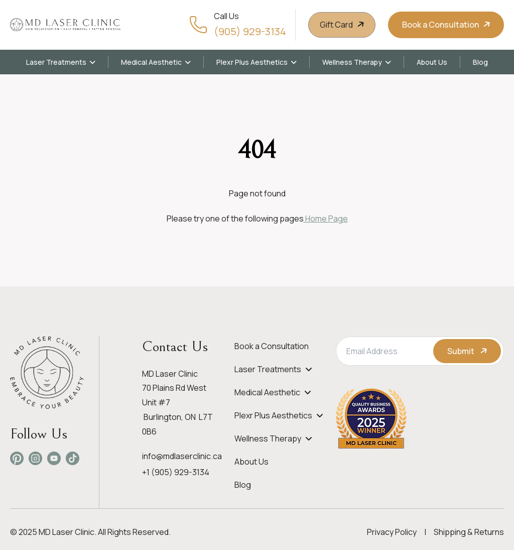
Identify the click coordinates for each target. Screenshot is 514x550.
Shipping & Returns (469, 531)
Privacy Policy (392, 531)
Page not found (257, 193)
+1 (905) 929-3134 (175, 472)
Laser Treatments (56, 62)
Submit (468, 351)
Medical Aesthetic (151, 62)
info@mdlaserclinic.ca (182, 456)
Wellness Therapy (352, 62)
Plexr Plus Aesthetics (252, 62)
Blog (480, 62)
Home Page (326, 218)
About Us (432, 62)
